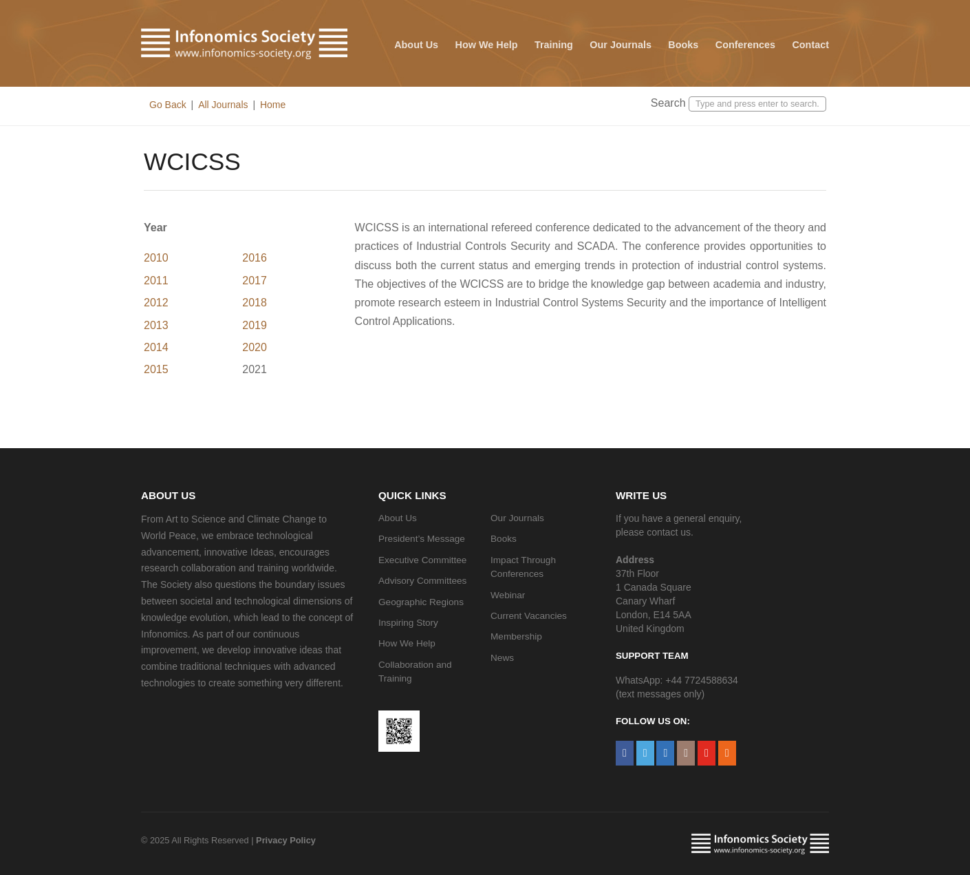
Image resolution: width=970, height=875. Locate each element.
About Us (416, 44)
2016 (254, 258)
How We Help (486, 44)
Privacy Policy (286, 840)
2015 (156, 369)
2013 (156, 325)
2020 (254, 347)
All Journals (223, 104)
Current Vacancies (529, 616)
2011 (156, 280)
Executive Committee (422, 560)
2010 (156, 258)
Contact (810, 44)
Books (683, 44)
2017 (254, 280)
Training (554, 44)
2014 (156, 347)
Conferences (745, 44)
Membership (516, 636)
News (502, 658)
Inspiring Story (408, 623)
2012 (156, 302)
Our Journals (620, 44)
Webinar (508, 595)
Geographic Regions (421, 602)
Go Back (167, 104)
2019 (254, 325)
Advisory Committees (422, 581)
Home (272, 104)
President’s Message (421, 539)
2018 (254, 302)
